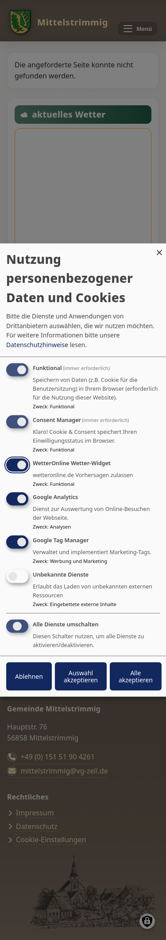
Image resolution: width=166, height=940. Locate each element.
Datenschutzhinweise (37, 344)
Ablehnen (29, 676)
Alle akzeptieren (136, 676)
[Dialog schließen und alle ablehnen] (159, 249)
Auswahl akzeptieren (81, 676)
